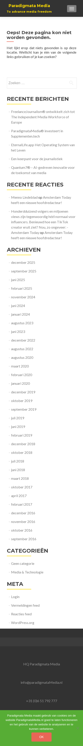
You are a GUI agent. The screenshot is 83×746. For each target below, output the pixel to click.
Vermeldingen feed (25, 605)
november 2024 (23, 297)
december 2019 (23, 392)
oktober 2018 (21, 452)
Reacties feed (21, 614)
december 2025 (23, 262)
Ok (41, 737)
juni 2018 (18, 470)
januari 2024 (20, 314)
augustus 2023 (22, 323)
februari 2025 (21, 288)
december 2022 (23, 340)
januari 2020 (20, 383)
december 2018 (23, 444)
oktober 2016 (21, 530)
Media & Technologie (27, 572)
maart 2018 (20, 478)
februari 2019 (21, 435)
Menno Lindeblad (24, 197)
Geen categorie (22, 563)
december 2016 (23, 513)
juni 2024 (18, 305)
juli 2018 (17, 461)
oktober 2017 (21, 487)
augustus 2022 (22, 349)
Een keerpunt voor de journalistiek (37, 159)
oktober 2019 (21, 400)
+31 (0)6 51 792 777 (41, 701)
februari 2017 (21, 504)
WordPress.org (22, 622)
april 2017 (19, 495)
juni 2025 (18, 280)
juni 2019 (18, 426)
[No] (77, 728)
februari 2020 (21, 375)
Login (15, 596)
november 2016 (23, 521)
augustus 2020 (22, 357)
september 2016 (23, 539)
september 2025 (23, 271)
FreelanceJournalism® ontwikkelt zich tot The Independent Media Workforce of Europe (43, 116)
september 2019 (23, 409)
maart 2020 (20, 366)
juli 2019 (17, 418)
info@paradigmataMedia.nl (41, 682)
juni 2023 (18, 331)
